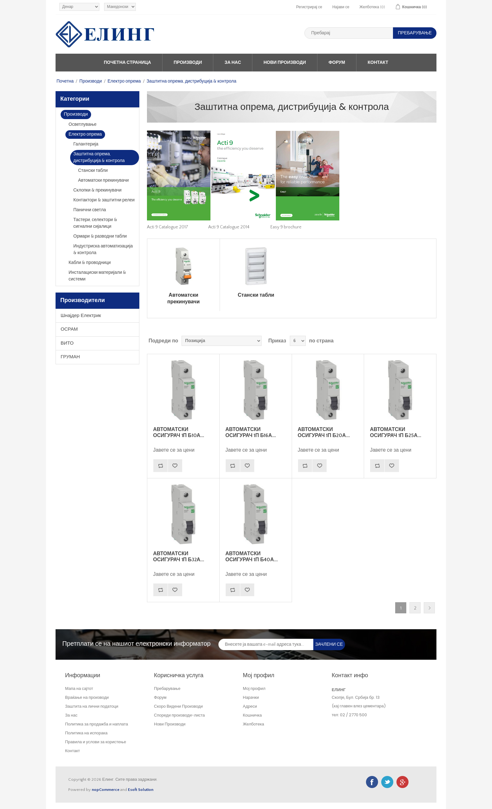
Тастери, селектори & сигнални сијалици (95, 223)
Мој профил (254, 688)
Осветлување (82, 124)
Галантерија (85, 144)
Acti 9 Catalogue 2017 (167, 227)
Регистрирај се (309, 7)
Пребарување (167, 688)
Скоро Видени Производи (178, 706)
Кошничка (252, 715)
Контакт (378, 62)
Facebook (372, 782)
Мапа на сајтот (79, 688)
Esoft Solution (140, 789)
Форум (337, 62)
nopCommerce (105, 789)
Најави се (340, 7)
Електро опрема (124, 81)
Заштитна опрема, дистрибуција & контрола (99, 157)
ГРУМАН (70, 357)
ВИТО (67, 343)
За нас (232, 62)
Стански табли (93, 170)
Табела (419, 341)
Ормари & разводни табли (100, 236)
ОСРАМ (69, 329)
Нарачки (251, 697)
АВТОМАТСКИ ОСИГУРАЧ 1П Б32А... (178, 557)
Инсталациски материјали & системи (97, 276)
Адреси (250, 706)
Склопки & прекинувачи (97, 190)
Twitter (387, 782)
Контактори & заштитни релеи (104, 200)
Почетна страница (127, 62)
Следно (429, 607)
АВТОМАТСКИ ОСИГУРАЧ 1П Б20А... (324, 432)
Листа (431, 341)
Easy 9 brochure (286, 227)
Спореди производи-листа (179, 715)
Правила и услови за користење (95, 742)
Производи (188, 62)
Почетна (65, 81)
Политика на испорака (86, 733)
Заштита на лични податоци (91, 706)
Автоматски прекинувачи (103, 180)
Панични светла (89, 209)
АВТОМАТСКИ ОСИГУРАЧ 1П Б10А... (178, 432)
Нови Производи (284, 62)
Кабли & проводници (90, 262)
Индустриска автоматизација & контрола (103, 249)
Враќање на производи (87, 697)
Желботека (253, 724)
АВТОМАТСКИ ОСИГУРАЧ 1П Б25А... (395, 432)
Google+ (402, 782)
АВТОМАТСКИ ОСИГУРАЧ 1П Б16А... (250, 432)
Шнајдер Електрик (81, 315)
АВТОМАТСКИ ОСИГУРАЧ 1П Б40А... (251, 557)
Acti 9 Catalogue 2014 (228, 227)
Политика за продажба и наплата (96, 724)
